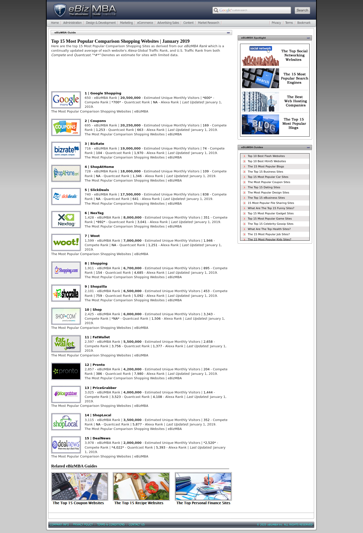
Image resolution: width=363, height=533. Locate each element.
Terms (289, 23)
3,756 (116, 346)
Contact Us (137, 524)
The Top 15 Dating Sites (264, 187)
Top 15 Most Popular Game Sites (270, 218)
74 (205, 148)
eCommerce (145, 23)
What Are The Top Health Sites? (269, 229)
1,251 (152, 245)
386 (99, 374)
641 (136, 199)
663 (140, 130)
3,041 (141, 222)
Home (55, 23)
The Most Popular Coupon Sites (269, 182)
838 (206, 194)
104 (99, 153)
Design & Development (100, 23)
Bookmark (303, 23)
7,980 (138, 374)
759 (99, 296)
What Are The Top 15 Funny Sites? (271, 208)
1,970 (138, 153)
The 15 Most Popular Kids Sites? (269, 239)
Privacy (276, 23)
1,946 (208, 240)
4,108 (157, 397)
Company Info (59, 524)
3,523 (116, 397)
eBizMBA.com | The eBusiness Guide (85, 11)
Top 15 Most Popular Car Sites (268, 177)
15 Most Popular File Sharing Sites (271, 203)
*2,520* (209, 443)
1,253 (100, 130)
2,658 (208, 341)
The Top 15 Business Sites (265, 171)
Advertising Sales (168, 23)
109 (206, 171)
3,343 (208, 314)
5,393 (161, 447)
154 (99, 272)
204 (206, 369)
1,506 (156, 318)
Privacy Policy (83, 524)
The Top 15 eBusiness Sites (266, 197)
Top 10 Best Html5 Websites (267, 161)
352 (206, 420)
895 (206, 268)
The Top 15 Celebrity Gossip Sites (270, 224)
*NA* (115, 318)
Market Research (208, 23)
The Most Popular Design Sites (268, 192)
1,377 (157, 346)
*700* (116, 102)
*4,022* (117, 447)
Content (188, 23)
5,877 (137, 424)
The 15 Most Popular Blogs (266, 166)
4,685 (138, 272)
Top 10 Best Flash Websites (266, 156)
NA (155, 102)
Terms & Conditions (111, 524)
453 (206, 291)
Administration (72, 23)
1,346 (138, 176)
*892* (100, 222)
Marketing (126, 23)
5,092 (138, 296)
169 (206, 125)
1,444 (208, 392)
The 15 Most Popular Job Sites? (269, 234)
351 (206, 217)
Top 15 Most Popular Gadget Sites (271, 213)
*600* (207, 98)
